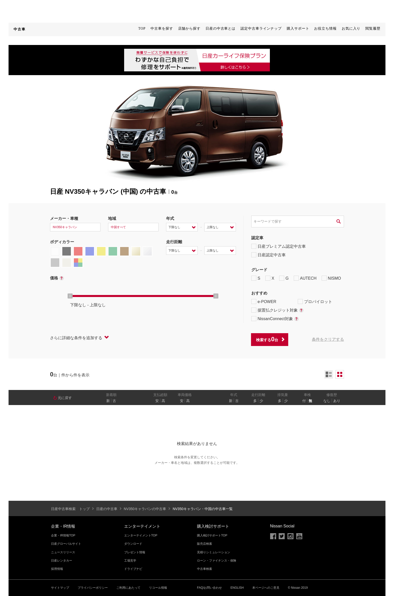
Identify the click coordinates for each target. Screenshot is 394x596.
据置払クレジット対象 (277, 310)
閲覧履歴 (372, 28)
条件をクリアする (328, 339)
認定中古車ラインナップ (261, 28)
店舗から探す (189, 28)
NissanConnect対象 (275, 318)
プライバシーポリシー (93, 587)
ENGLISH (237, 587)
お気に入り (351, 28)
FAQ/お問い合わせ (209, 587)
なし (326, 401)
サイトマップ (60, 587)
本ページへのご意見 (265, 587)
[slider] (70, 296)
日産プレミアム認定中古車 (278, 246)
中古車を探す (162, 28)
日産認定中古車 (268, 254)
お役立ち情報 (325, 28)
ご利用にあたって (128, 587)
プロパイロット (315, 301)
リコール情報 (158, 587)
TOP (141, 28)
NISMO (331, 278)
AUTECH (305, 278)
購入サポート (298, 28)
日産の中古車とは (220, 28)
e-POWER (263, 301)
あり (336, 401)
